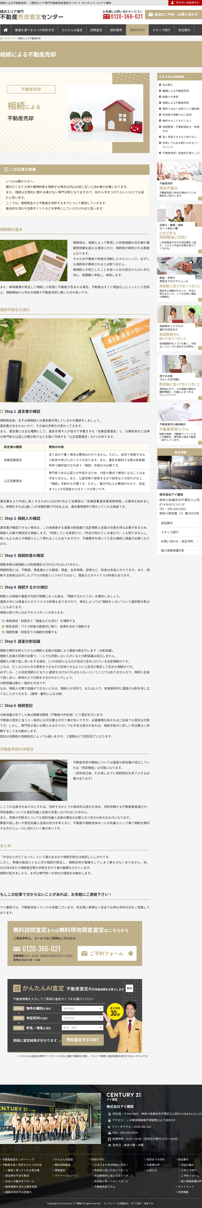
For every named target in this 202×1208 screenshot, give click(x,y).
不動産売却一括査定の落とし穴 (181, 153)
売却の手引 (137, 30)
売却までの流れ (155, 1159)
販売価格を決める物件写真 (21, 1186)
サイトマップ (186, 1186)
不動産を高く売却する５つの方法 (22, 1165)
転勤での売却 (170, 97)
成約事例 (116, 30)
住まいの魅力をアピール (19, 1181)
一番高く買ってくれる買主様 (22, 1170)
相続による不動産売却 (176, 103)
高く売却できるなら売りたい (180, 137)
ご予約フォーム (190, 1175)
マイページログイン (66, 1175)
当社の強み (187, 1165)
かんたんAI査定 (72, 30)
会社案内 (184, 30)
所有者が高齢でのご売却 (177, 114)
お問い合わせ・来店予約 (177, 541)
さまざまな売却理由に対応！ (111, 1165)
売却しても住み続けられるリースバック (181, 145)
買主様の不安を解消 (17, 1175)
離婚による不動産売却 (176, 91)
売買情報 (183, 1192)
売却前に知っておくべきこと (111, 1170)
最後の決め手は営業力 (18, 1192)
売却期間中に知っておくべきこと (114, 1175)
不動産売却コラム (104, 1186)
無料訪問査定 (63, 1165)
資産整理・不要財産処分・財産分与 (181, 129)
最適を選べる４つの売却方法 (34, 30)
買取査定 (60, 1170)
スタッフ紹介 (161, 30)
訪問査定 (96, 30)
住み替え (168, 85)
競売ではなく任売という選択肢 (181, 108)
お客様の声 (153, 1165)
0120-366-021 (37, 948)
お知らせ (151, 1170)
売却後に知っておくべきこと (111, 1181)
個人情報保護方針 (172, 550)
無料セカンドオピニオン (177, 120)
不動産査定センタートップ (18, 1159)
